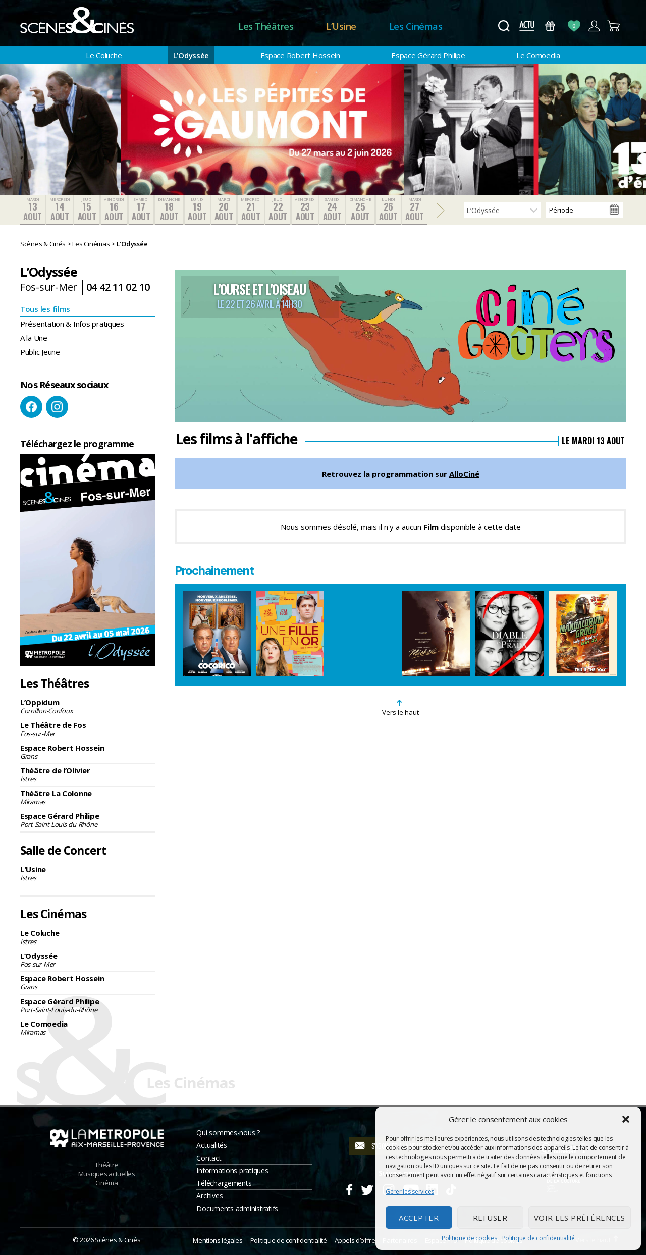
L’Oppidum (87, 706)
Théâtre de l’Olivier (87, 774)
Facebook (31, 407)
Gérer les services (410, 1191)
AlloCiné (464, 473)
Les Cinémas (416, 26)
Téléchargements (223, 1183)
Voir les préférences (579, 1218)
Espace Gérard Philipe (428, 55)
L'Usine (87, 873)
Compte (593, 26)
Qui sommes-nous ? (227, 1132)
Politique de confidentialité (538, 1238)
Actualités (211, 1145)
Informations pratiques (232, 1170)
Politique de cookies (469, 1238)
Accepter (419, 1218)
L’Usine (341, 26)
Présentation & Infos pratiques (72, 324)
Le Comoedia (538, 55)
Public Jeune (40, 352)
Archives (209, 1195)
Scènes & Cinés (117, 1239)
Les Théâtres (265, 26)
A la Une (33, 338)
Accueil (196, 26)
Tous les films (45, 309)
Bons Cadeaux (550, 26)
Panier (614, 26)
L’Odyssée (191, 55)
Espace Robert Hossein (300, 55)
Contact (208, 1158)
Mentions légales (217, 1240)
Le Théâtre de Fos (87, 729)
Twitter (367, 1188)
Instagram (57, 407)
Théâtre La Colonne (87, 797)
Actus (527, 26)
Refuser (490, 1218)
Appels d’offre (355, 1240)
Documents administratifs (237, 1208)
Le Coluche (104, 55)
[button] (626, 1119)
